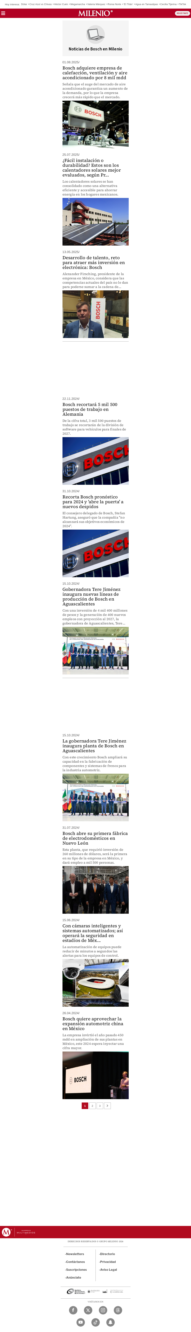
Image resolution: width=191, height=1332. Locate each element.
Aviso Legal (108, 1269)
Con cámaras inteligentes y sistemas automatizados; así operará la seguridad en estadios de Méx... (92, 933)
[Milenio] (95, 13)
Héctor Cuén (61, 4)
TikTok (182, 4)
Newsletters (75, 1254)
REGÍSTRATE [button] (182, 13)
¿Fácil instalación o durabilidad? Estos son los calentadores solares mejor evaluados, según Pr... (91, 167)
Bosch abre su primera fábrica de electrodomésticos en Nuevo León (95, 838)
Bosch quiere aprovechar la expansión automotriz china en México (92, 1024)
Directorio (107, 1254)
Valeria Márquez (96, 4)
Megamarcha (78, 4)
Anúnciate (73, 1277)
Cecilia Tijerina (168, 4)
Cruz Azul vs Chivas (40, 4)
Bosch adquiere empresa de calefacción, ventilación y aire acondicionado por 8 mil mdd (94, 73)
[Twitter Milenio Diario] (88, 1310)
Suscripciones (76, 1269)
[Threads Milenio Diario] (118, 1310)
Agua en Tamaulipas (146, 4)
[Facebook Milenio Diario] (73, 1310)
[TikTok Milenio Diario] (95, 1322)
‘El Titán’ (128, 4)
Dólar (24, 4)
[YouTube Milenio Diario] (80, 1322)
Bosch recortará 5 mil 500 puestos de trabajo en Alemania (90, 409)
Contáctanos (75, 1262)
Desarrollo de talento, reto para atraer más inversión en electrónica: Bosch (93, 262)
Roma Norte (114, 4)
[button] (3, 14)
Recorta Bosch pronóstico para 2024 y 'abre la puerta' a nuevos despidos (93, 502)
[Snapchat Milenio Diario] (110, 1322)
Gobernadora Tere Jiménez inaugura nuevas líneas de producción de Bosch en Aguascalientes (91, 596)
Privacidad (108, 1262)
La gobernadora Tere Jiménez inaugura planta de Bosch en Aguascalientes (94, 746)
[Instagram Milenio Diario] (103, 1310)
